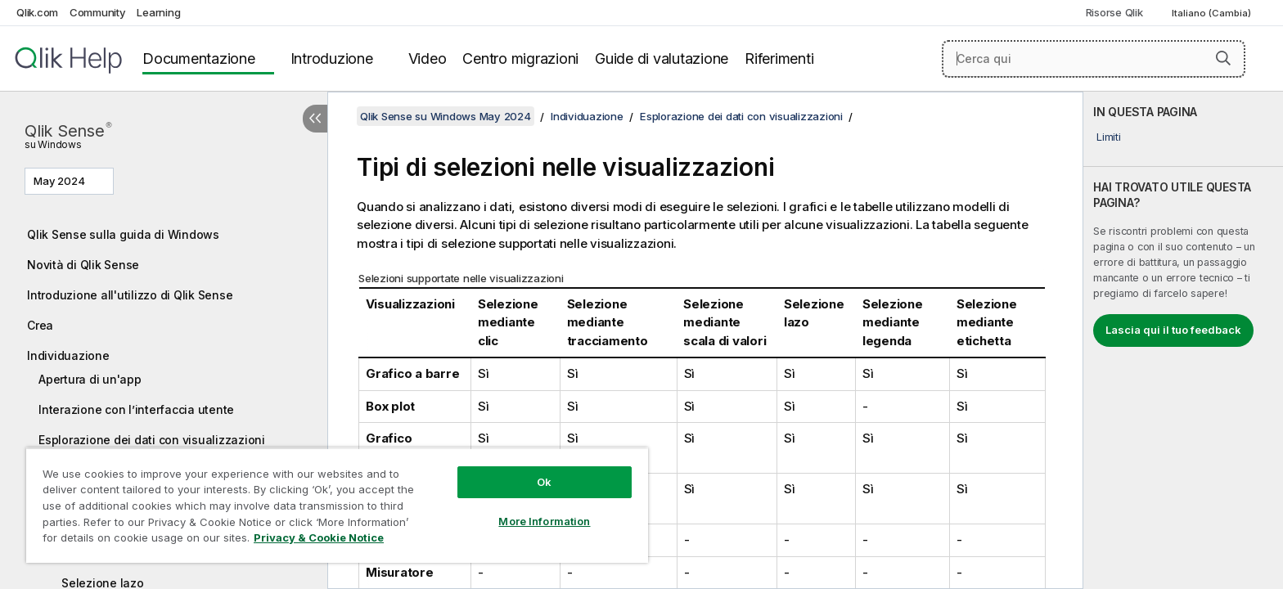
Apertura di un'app (90, 379)
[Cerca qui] (1093, 59)
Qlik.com (37, 12)
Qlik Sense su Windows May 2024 (445, 116)
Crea (40, 325)
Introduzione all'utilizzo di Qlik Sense (129, 295)
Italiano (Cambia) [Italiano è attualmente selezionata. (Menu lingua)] (1213, 13)
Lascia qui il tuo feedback (1173, 329)
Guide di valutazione (661, 58)
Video (427, 58)
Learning (158, 12)
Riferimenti (779, 58)
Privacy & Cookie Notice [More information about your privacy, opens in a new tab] (319, 537)
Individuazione (68, 355)
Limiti (1108, 136)
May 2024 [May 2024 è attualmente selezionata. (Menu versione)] (61, 180)
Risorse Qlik (1114, 12)
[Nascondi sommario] (315, 119)
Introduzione (331, 58)
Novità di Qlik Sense (83, 265)
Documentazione (198, 58)
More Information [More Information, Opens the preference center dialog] (544, 521)
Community (98, 12)
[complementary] (1183, 340)
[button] (1223, 58)
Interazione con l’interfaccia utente (136, 409)
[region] (337, 505)
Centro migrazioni (520, 58)
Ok (544, 481)
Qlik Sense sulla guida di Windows (123, 234)
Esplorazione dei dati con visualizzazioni (151, 440)
